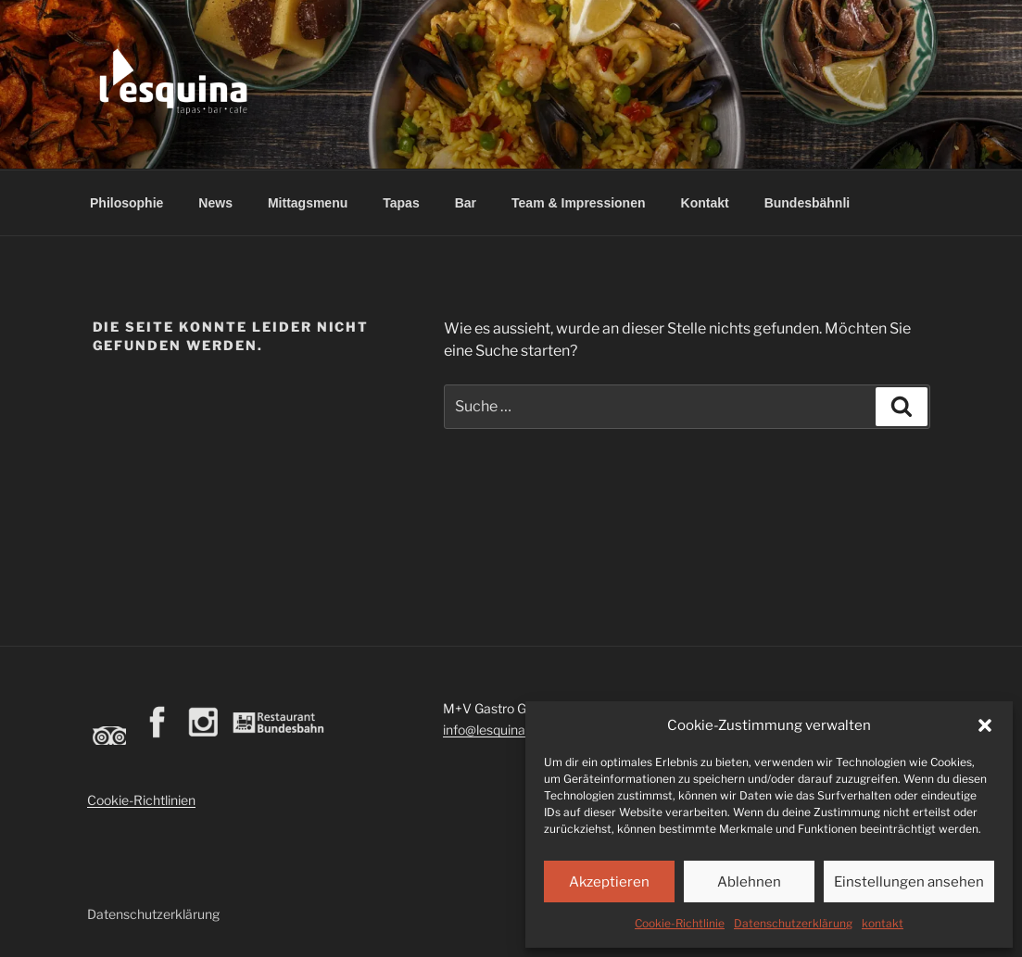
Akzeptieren (609, 882)
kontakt (882, 923)
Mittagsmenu (307, 202)
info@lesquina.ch (493, 729)
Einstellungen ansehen (909, 882)
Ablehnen (749, 882)
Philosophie (126, 202)
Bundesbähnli (807, 202)
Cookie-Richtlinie (680, 923)
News (215, 202)
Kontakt (705, 202)
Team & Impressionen (578, 202)
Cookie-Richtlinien (141, 800)
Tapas (401, 202)
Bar (465, 202)
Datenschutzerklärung (793, 923)
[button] (985, 725)
